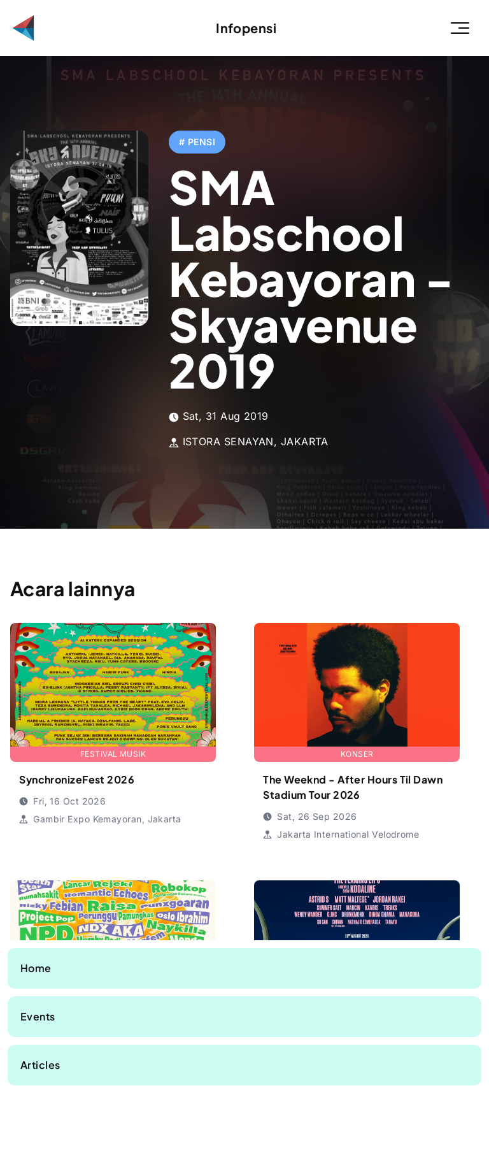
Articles (40, 1064)
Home (36, 968)
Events (37, 1016)
